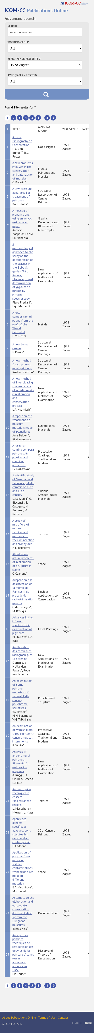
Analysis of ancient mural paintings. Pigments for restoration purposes (21, 761)
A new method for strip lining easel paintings (22, 364)
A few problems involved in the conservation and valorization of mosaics (22, 170)
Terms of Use (47, 1017)
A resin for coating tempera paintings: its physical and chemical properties (23, 455)
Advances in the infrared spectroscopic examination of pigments (22, 625)
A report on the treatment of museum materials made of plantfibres (22, 423)
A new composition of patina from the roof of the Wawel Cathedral (22, 322)
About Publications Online (19, 1017)
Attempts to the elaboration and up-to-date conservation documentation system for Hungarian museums (23, 911)
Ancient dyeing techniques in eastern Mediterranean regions (21, 797)
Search (12, 26)
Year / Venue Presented (24, 58)
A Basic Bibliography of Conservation (22, 141)
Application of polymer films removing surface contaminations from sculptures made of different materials (22, 867)
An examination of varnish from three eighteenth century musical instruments (23, 733)
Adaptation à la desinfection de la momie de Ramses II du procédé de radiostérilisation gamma (23, 591)
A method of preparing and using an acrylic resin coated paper (22, 218)
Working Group (18, 42)
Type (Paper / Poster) (22, 75)
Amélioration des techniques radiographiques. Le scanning (22, 653)
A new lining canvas (20, 346)
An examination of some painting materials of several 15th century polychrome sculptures (22, 694)
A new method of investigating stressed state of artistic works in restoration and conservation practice (23, 392)
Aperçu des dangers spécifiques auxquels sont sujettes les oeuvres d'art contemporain (21, 830)
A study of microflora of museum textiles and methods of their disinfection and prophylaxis (23, 532)
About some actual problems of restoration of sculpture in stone (23, 562)
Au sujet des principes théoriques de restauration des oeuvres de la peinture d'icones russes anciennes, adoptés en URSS (23, 952)
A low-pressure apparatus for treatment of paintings (22, 194)
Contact (63, 1017)
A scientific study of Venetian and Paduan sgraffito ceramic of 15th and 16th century (23, 485)
